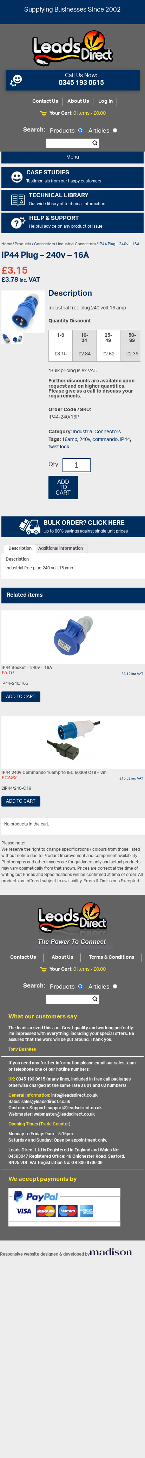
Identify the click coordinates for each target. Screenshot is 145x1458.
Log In (105, 101)
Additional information (60, 548)
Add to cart (63, 487)
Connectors (44, 244)
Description (20, 548)
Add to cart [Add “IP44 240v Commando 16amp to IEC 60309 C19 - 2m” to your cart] (20, 801)
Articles (102, 131)
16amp (69, 439)
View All (132, 825)
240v (84, 439)
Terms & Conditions (111, 957)
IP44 (125, 439)
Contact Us (45, 101)
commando (105, 439)
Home (6, 244)
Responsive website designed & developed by (66, 1254)
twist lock (58, 447)
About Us (78, 101)
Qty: (54, 465)
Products (66, 131)
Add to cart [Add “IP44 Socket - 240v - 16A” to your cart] (20, 697)
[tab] (20, 548)
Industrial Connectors (77, 244)
